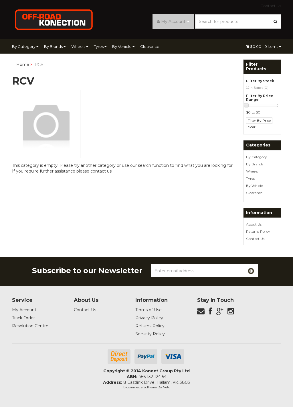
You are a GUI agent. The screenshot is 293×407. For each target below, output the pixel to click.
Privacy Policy (149, 317)
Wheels (79, 46)
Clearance (149, 46)
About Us (254, 224)
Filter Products (256, 66)
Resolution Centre (30, 325)
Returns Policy (258, 231)
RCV (39, 64)
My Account (24, 309)
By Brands (55, 46)
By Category (25, 46)
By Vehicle (123, 46)
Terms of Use (148, 309)
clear (252, 127)
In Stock (259, 87)
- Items (263, 46)
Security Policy (150, 333)
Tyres (100, 46)
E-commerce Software (140, 387)
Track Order (23, 317)
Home (22, 64)
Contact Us (270, 5)
